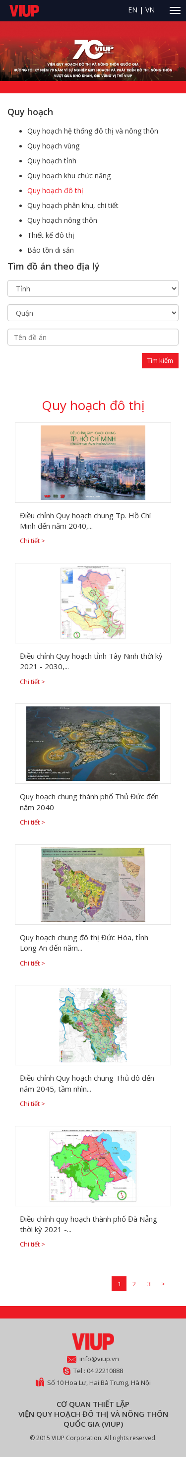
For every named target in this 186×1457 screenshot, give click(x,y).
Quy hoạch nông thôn (62, 220)
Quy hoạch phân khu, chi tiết (73, 205)
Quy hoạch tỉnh (51, 160)
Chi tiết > (32, 540)
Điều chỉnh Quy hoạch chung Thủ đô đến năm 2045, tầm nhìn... (87, 1083)
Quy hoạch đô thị (55, 190)
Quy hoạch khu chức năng (69, 175)
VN (150, 9)
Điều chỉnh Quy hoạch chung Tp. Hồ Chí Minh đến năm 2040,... (85, 520)
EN (132, 9)
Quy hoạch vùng (53, 145)
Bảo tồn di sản (50, 250)
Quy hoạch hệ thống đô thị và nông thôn (92, 131)
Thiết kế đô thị (50, 235)
